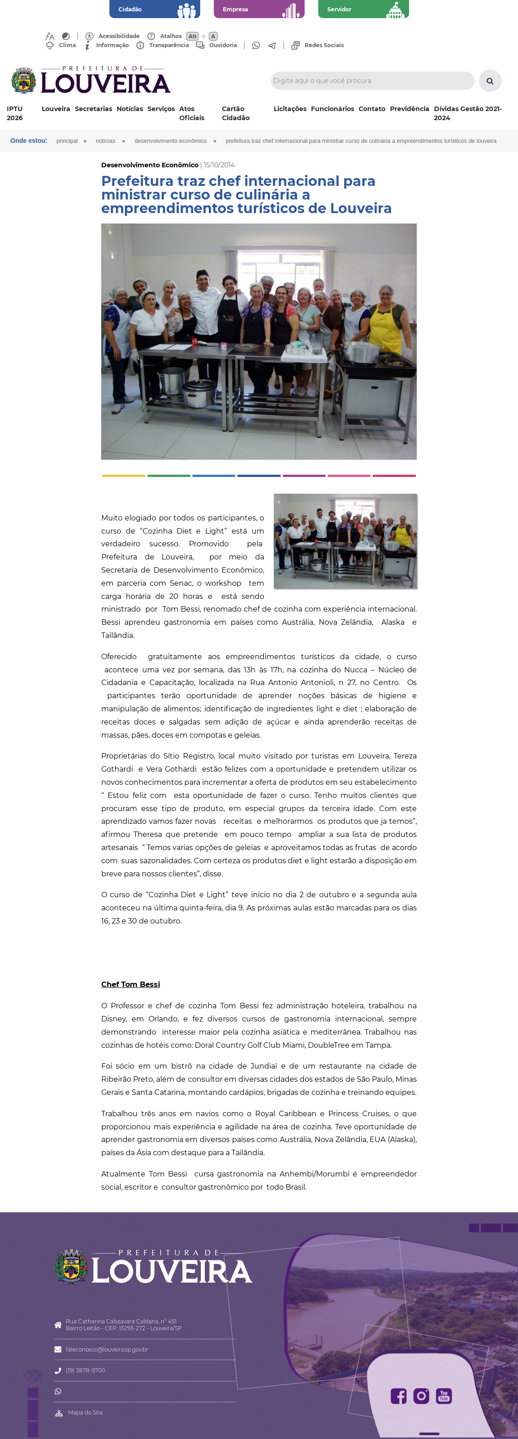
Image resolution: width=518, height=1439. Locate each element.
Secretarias (93, 109)
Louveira (56, 109)
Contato (372, 109)
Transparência (169, 45)
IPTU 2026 (15, 113)
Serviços (161, 109)
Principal (67, 141)
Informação (112, 45)
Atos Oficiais (191, 113)
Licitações (290, 109)
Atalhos (171, 36)
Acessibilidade (119, 36)
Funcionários (332, 109)
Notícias (130, 109)
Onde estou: (29, 140)
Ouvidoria (223, 45)
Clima (67, 45)
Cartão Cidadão (236, 113)
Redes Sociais (324, 45)
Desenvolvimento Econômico (170, 141)
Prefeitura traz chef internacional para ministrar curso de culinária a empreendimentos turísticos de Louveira (361, 141)
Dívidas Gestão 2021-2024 (468, 113)
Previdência (409, 109)
